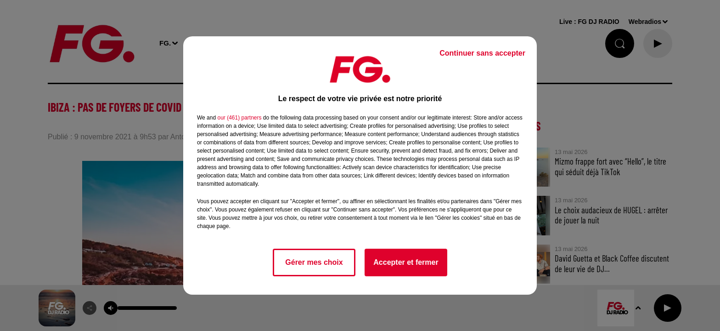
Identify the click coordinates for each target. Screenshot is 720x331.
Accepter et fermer (405, 262)
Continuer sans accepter (482, 53)
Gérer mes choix (314, 262)
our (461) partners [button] (239, 117)
